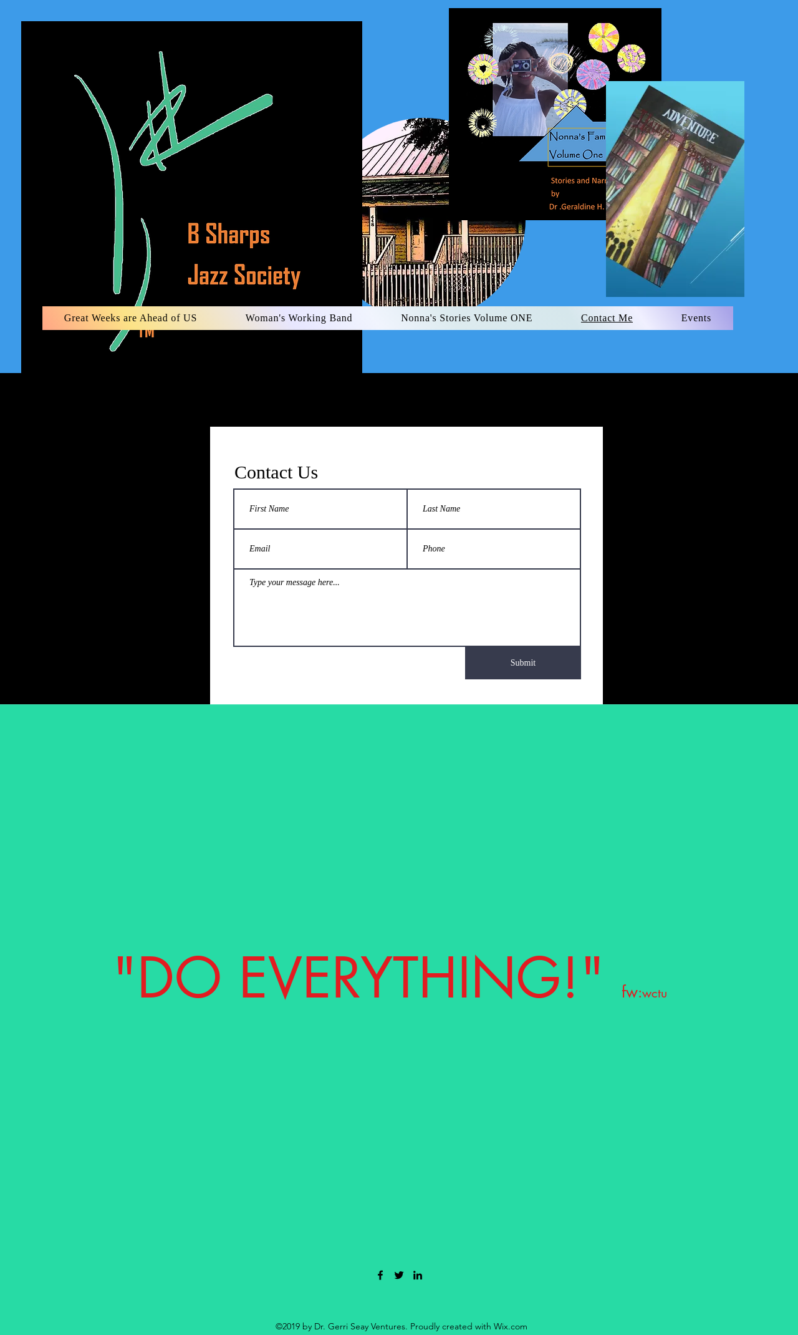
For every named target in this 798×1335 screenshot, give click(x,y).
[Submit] (523, 663)
